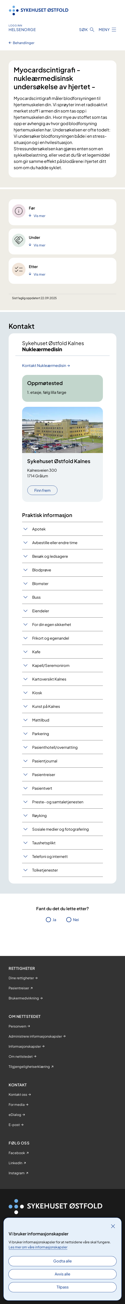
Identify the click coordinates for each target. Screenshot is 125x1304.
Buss (36, 597)
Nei (76, 919)
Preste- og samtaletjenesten (57, 801)
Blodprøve (41, 569)
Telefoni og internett (50, 856)
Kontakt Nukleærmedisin (44, 365)
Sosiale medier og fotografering (60, 829)
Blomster (40, 583)
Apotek (39, 528)
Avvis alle (62, 1273)
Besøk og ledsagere (50, 556)
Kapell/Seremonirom (50, 665)
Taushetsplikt (44, 842)
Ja (54, 919)
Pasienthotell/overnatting (55, 747)
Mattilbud (40, 719)
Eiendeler (40, 610)
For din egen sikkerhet (51, 624)
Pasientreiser (43, 774)
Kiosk (37, 692)
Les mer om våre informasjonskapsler (38, 1247)
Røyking (39, 815)
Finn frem (42, 490)
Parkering (40, 733)
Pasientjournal (44, 760)
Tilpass (63, 1286)
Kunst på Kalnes (46, 706)
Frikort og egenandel (50, 638)
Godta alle (62, 1260)
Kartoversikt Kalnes (49, 679)
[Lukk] (113, 1226)
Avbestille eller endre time (54, 542)
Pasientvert (42, 788)
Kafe (36, 651)
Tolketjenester (45, 870)
